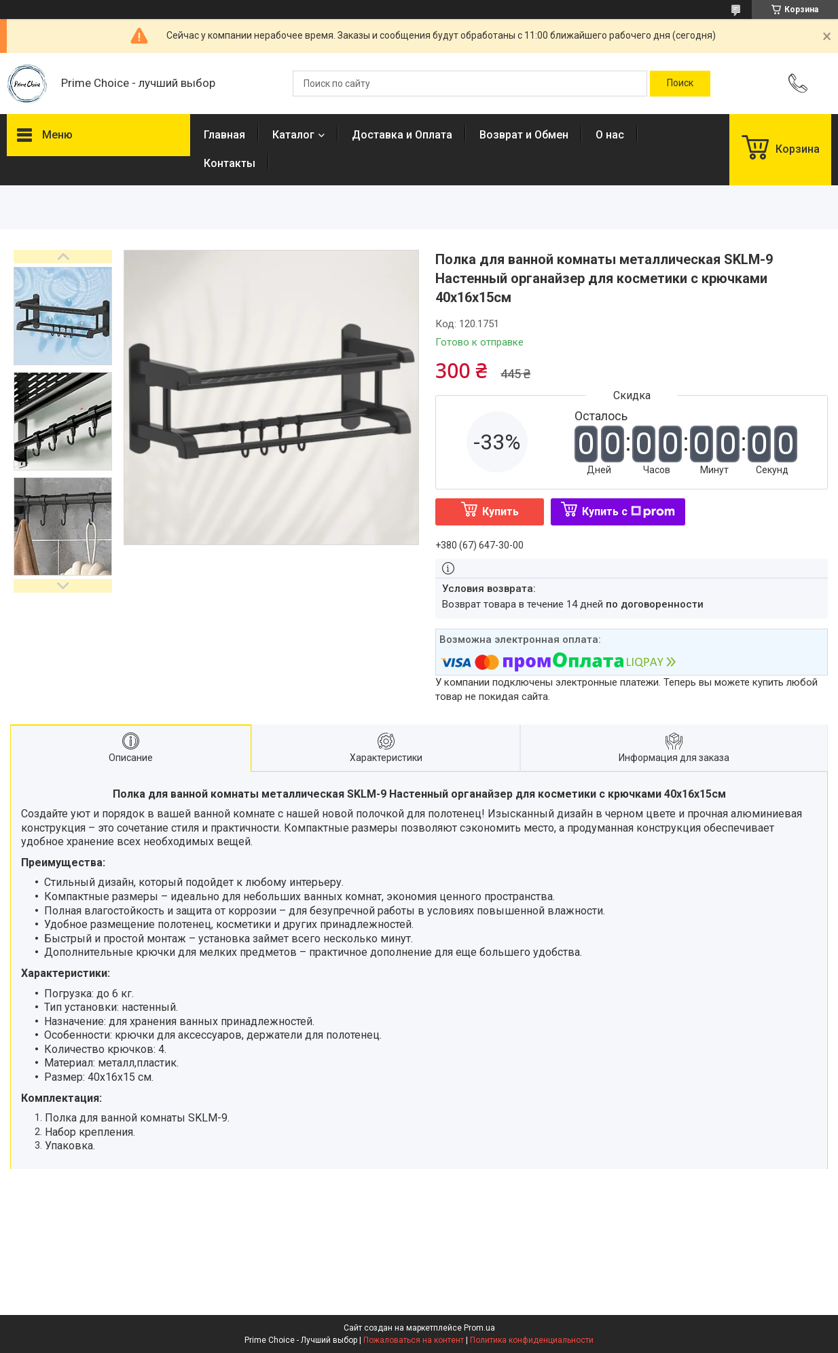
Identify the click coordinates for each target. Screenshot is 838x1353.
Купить (500, 511)
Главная (224, 134)
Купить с (628, 511)
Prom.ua (479, 1328)
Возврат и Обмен (523, 134)
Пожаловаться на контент (413, 1340)
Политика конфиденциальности (532, 1340)
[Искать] (680, 83)
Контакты (229, 163)
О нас (610, 134)
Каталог (293, 134)
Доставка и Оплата (402, 134)
